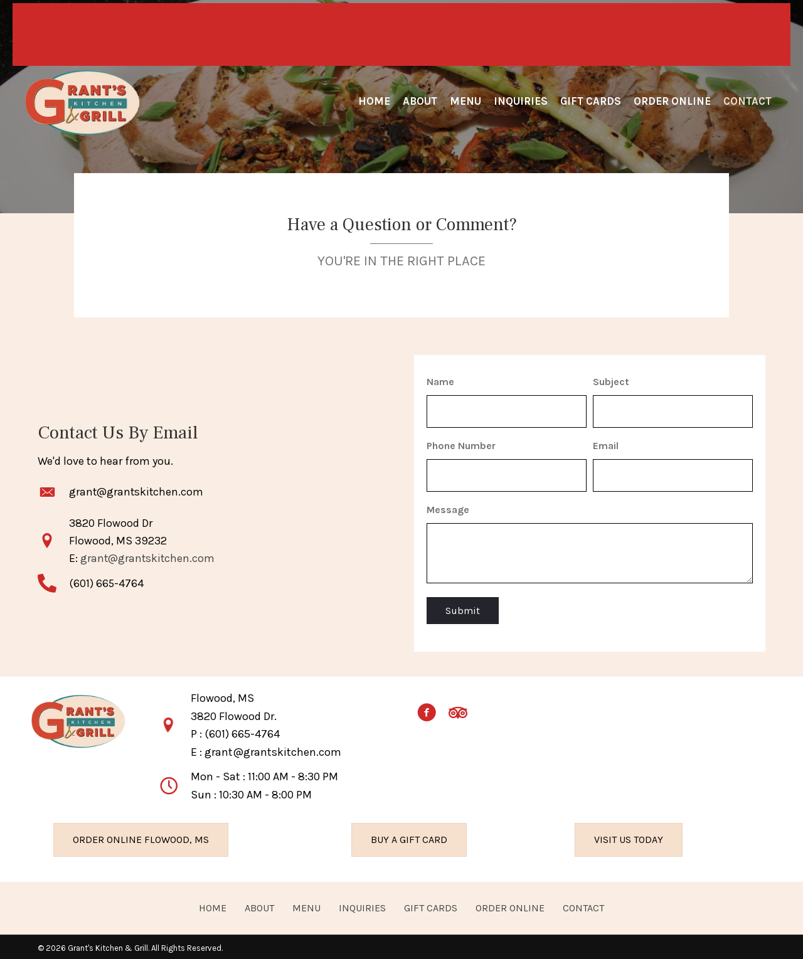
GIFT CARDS (430, 904)
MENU (306, 904)
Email (606, 444)
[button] (426, 710)
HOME (212, 904)
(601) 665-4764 (242, 731)
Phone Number (461, 444)
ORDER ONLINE (510, 904)
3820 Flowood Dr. (234, 712)
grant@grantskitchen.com (137, 490)
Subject (611, 382)
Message (448, 506)
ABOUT (259, 904)
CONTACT (583, 904)
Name (440, 382)
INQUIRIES (362, 904)
